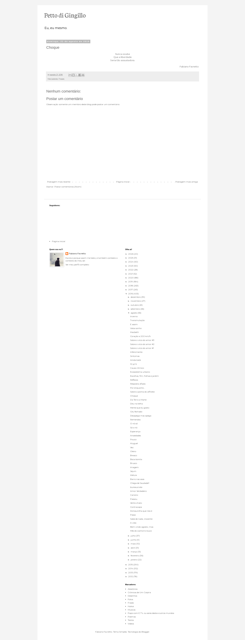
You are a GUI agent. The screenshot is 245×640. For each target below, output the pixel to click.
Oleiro (133, 451)
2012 (130, 576)
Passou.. (134, 499)
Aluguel (134, 443)
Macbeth (134, 332)
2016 (130, 293)
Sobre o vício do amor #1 (142, 348)
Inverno (134, 316)
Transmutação (137, 320)
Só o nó (133, 427)
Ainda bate (135, 360)
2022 (131, 269)
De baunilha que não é (141, 511)
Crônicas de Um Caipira (139, 592)
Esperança (135, 431)
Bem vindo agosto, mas (141, 527)
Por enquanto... (137, 388)
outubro (135, 305)
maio (133, 543)
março (134, 551)
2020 (131, 277)
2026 (131, 254)
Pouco (133, 439)
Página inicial (122, 181)
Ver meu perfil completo (77, 264)
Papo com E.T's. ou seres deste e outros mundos (151, 613)
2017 (130, 289)
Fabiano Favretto (77, 253)
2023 (131, 265)
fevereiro (135, 555)
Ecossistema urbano (140, 372)
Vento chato (136, 503)
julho (133, 535)
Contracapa (136, 507)
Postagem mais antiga (186, 181)
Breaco (133, 455)
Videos (131, 623)
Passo (133, 515)
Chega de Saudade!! (139, 483)
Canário (134, 495)
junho (134, 539)
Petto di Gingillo (65, 15)
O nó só (134, 423)
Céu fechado (136, 411)
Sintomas (135, 356)
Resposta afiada (137, 383)
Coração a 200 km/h (140, 336)
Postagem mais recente (58, 181)
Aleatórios (132, 589)
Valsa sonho (136, 328)
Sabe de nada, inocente (141, 519)
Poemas (132, 616)
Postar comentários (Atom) (67, 186)
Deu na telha (136, 403)
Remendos (135, 419)
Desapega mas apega (140, 415)
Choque (134, 396)
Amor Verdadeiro (138, 491)
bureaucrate (136, 487)
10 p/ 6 (133, 364)
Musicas (131, 609)
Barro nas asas (137, 479)
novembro (136, 301)
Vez (132, 447)
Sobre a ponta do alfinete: (142, 391)
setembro (136, 309)
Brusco (133, 463)
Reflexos (134, 380)
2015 (130, 564)
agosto (134, 313)
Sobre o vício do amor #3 (142, 340)
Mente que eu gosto (139, 407)
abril (133, 547)
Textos (131, 620)
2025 (131, 258)
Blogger (145, 631)
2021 (130, 273)
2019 (130, 281)
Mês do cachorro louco (141, 530)
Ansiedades (135, 435)
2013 (130, 572)
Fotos (130, 599)
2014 (131, 568)
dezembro (136, 297)
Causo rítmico (137, 368)
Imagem (134, 467)
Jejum (133, 471)
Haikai (131, 606)
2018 (131, 285)
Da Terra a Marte (138, 399)
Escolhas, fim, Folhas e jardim (144, 376)
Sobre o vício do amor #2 (142, 344)
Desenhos (132, 596)
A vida (133, 523)
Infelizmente (136, 352)
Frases (61, 79)
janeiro (134, 559)
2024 (131, 261)
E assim (134, 324)
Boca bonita (136, 459)
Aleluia (133, 475)
